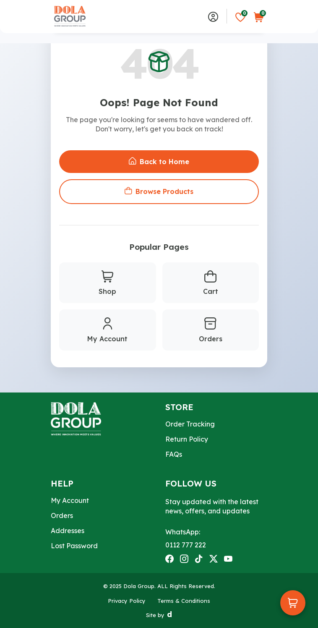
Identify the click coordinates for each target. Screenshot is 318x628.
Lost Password (74, 546)
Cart (210, 283)
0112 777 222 (185, 545)
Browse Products (159, 191)
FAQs (173, 454)
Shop (107, 283)
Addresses (67, 530)
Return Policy (186, 439)
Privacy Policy (127, 600)
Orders (210, 330)
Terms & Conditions (183, 600)
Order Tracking (190, 424)
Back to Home (159, 161)
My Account (107, 330)
